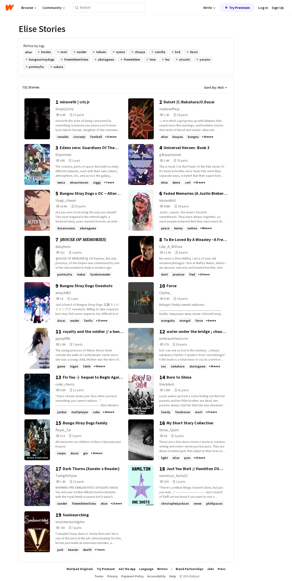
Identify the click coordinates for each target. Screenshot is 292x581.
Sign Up (278, 7)
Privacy (112, 576)
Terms (99, 576)
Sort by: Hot (215, 87)
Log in (263, 7)
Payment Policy (132, 576)
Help (172, 576)
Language (146, 569)
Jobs (210, 569)
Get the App (127, 569)
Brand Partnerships (189, 569)
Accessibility (156, 576)
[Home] (9, 7)
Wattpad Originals (80, 569)
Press (222, 569)
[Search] (76, 7)
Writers (162, 569)
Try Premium (237, 7)
